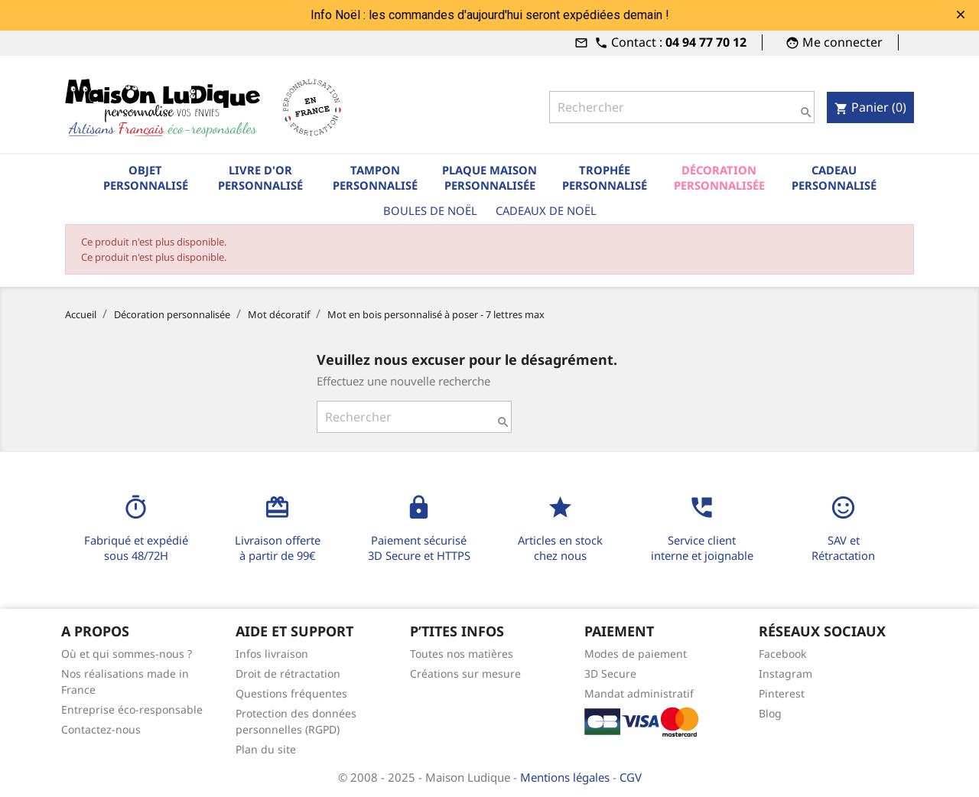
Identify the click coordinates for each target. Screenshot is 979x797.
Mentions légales (566, 777)
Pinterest (782, 693)
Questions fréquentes (291, 693)
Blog (770, 713)
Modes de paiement (635, 653)
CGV (631, 777)
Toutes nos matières (461, 653)
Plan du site (266, 749)
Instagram (785, 673)
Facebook (782, 653)
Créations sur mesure (465, 673)
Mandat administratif (639, 693)
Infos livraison (272, 653)
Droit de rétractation (288, 673)
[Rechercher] (681, 107)
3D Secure (610, 673)
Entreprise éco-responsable (132, 709)
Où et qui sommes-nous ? (126, 653)
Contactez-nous (101, 729)
